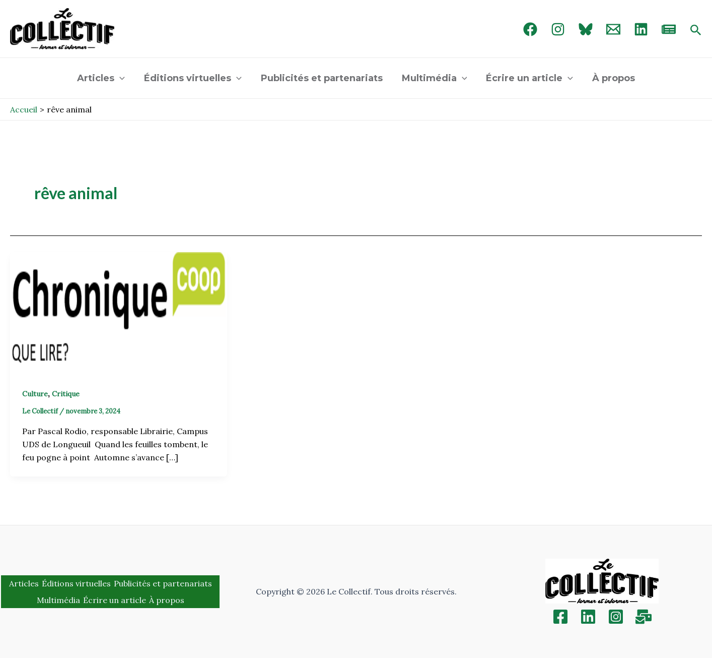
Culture (35, 393)
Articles (103, 78)
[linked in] (641, 29)
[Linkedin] (588, 617)
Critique (66, 393)
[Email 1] (613, 29)
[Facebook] (530, 29)
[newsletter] (669, 29)
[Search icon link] (696, 30)
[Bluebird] (586, 29)
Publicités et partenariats (322, 78)
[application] (122, 78)
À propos (611, 78)
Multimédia (434, 78)
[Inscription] (643, 617)
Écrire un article (528, 78)
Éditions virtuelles (194, 78)
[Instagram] (558, 29)
